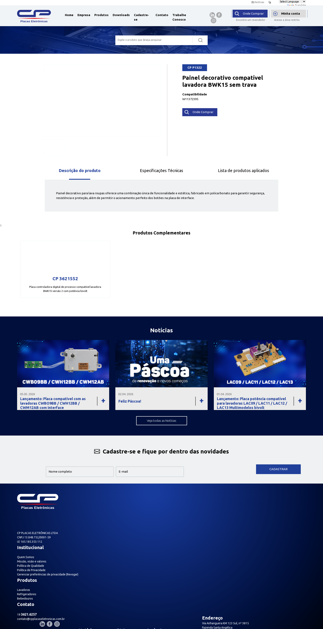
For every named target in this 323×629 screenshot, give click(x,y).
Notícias (258, 2)
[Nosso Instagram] (302, 496)
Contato (162, 15)
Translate (296, 5)
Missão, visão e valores (93, 511)
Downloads (121, 15)
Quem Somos (87, 507)
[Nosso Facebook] (295, 496)
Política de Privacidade (92, 520)
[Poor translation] (15, 598)
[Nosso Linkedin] (288, 496)
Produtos (101, 15)
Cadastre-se (141, 17)
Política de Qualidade (91, 515)
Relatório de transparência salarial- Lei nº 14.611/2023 (84, 566)
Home (69, 15)
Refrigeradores (149, 511)
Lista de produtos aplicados (243, 170)
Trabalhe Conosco (179, 17)
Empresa (83, 15)
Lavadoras (146, 507)
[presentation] (220, 469)
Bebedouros (148, 515)
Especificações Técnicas (161, 170)
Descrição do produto (80, 170)
